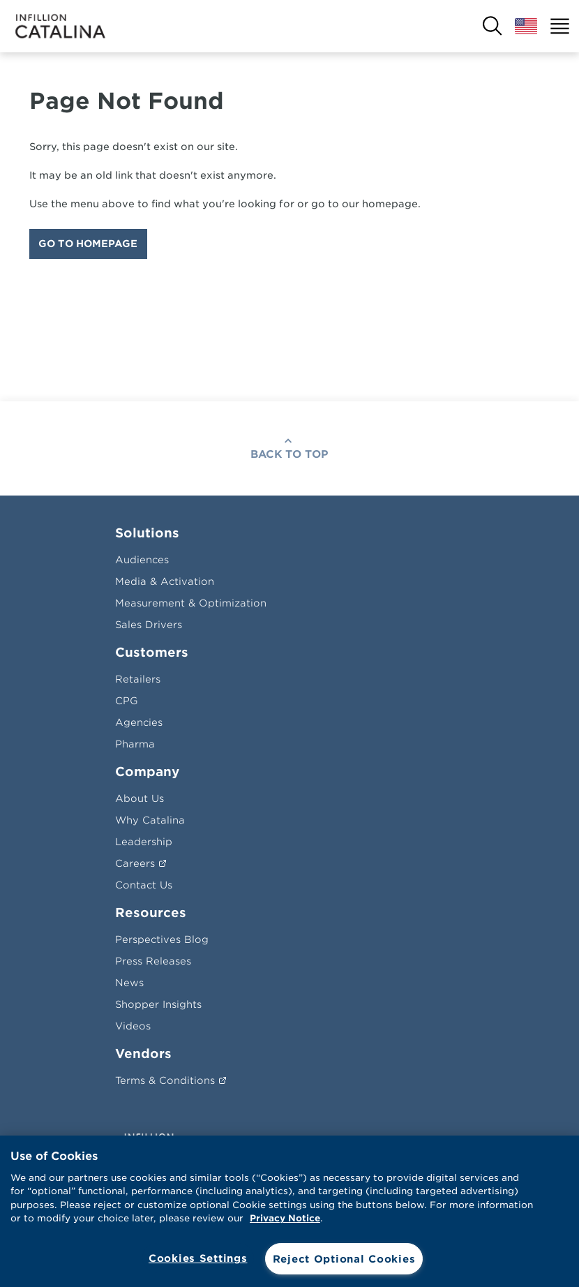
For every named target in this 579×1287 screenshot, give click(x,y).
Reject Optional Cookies (344, 1259)
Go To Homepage (87, 243)
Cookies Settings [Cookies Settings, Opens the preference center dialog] (198, 1258)
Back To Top (289, 454)
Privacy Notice (285, 1218)
